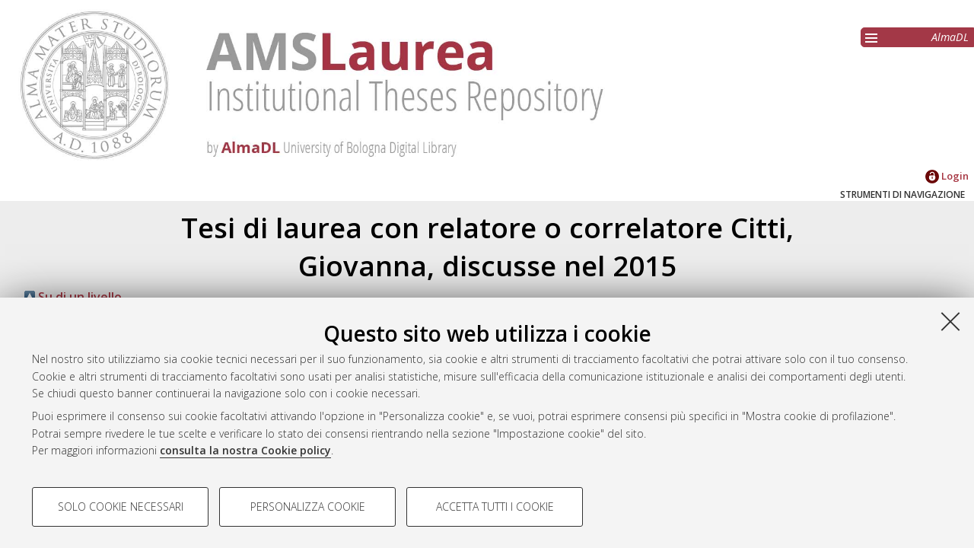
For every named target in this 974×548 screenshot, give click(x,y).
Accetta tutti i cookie (495, 506)
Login (947, 176)
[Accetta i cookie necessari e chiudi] (950, 321)
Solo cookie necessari (120, 506)
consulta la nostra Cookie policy (245, 450)
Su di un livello (73, 296)
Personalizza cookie (307, 506)
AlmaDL (950, 37)
